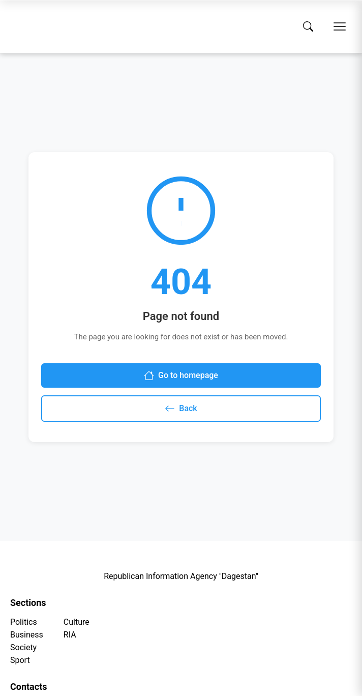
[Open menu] (339, 26)
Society (23, 647)
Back (181, 408)
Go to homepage (181, 375)
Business (26, 635)
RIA (70, 635)
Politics (23, 622)
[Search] (308, 26)
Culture (76, 622)
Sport (20, 660)
